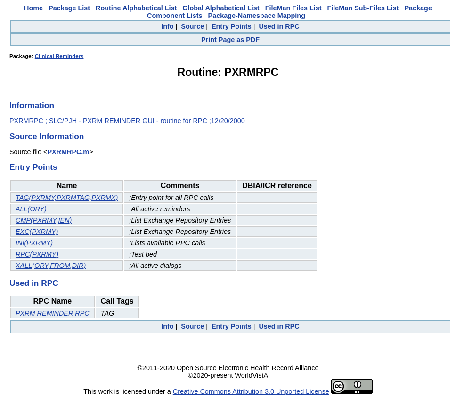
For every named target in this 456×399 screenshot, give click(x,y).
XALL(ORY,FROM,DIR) (51, 265)
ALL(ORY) (31, 209)
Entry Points (232, 26)
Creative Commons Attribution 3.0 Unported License (251, 391)
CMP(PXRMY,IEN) (44, 220)
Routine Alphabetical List (136, 8)
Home (33, 8)
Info (167, 26)
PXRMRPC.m (68, 152)
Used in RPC (279, 26)
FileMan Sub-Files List (363, 8)
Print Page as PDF (230, 39)
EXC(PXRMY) (37, 231)
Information (31, 105)
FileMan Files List (293, 8)
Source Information (46, 136)
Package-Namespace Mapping (256, 15)
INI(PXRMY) (34, 243)
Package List (69, 8)
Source (192, 26)
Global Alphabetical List (220, 8)
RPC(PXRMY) (37, 254)
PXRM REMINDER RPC (53, 313)
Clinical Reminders (59, 56)
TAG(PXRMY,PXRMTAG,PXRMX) (67, 197)
